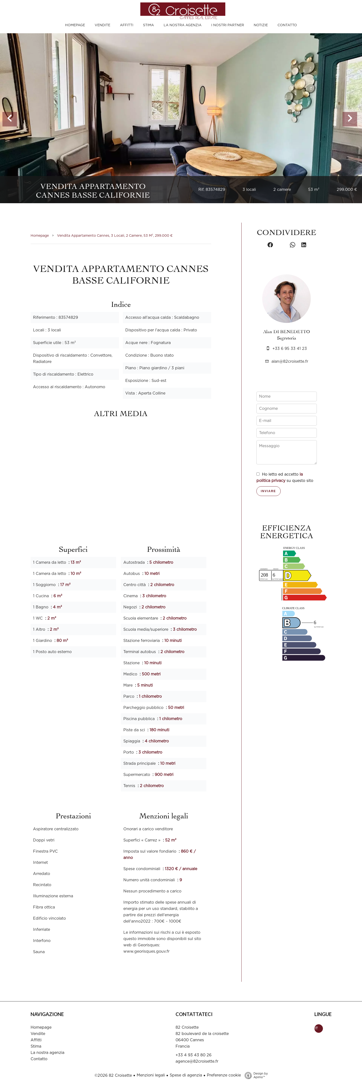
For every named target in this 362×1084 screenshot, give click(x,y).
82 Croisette (187, 1027)
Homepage (40, 235)
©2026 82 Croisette (113, 1075)
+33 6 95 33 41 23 (289, 349)
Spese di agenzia (186, 1075)
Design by (255, 1075)
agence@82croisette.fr (197, 1061)
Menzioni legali (151, 1075)
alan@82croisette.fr (289, 361)
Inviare (268, 491)
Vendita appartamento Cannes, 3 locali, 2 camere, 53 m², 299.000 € (115, 235)
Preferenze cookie (224, 1075)
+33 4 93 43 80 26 (193, 1055)
